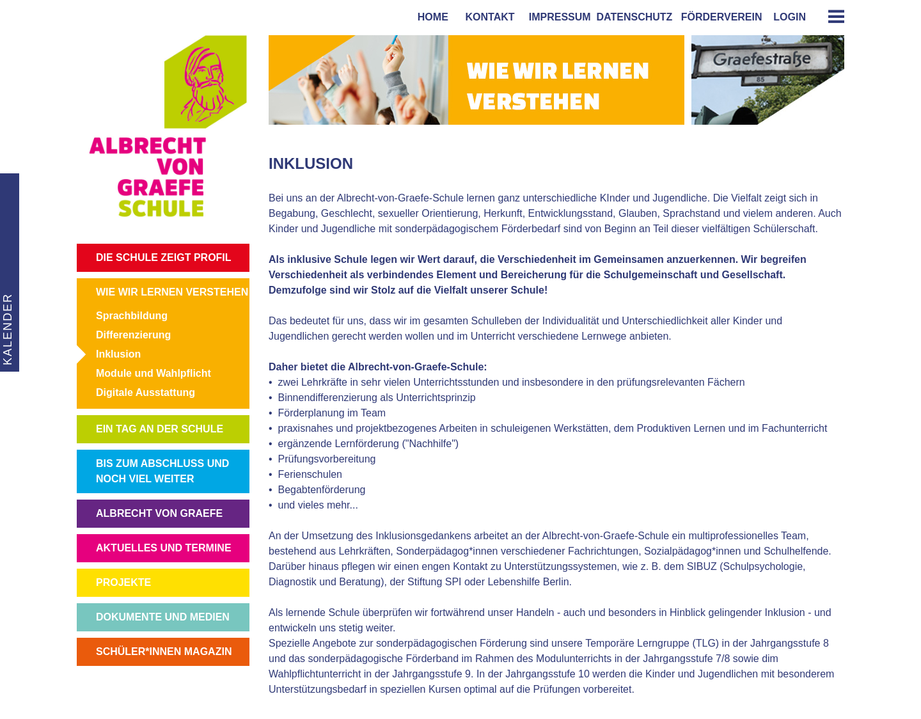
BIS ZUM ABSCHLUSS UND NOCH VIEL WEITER (162, 471)
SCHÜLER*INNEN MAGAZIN (164, 651)
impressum (557, 17)
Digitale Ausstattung (145, 392)
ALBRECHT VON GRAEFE (159, 513)
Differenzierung (133, 334)
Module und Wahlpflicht (153, 373)
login (789, 17)
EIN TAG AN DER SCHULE (159, 428)
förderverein (718, 17)
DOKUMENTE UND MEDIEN (163, 617)
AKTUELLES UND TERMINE (164, 547)
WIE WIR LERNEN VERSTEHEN (172, 292)
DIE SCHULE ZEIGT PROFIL (164, 257)
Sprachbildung (132, 315)
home (430, 17)
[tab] (831, 16)
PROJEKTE (123, 582)
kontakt (487, 17)
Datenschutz (635, 17)
